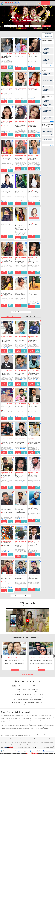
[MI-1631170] (7, 147)
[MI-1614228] (7, 181)
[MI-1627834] (34, 395)
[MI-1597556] (7, 533)
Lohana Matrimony (35, 691)
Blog (11, 744)
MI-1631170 (9, 155)
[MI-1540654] (7, 362)
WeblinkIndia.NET (51, 753)
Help (52, 3)
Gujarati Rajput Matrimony (46, 56)
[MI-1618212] (34, 147)
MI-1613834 (23, 190)
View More (52, 65)
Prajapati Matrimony (27, 694)
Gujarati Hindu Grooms (47, 36)
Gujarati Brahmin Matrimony (46, 45)
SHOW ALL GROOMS (30, 34)
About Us (41, 742)
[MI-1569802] (21, 79)
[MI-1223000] (34, 362)
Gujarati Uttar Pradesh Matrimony (47, 118)
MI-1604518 (9, 88)
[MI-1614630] (7, 327)
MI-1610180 (23, 223)
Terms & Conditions (48, 742)
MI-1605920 (9, 507)
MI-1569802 (23, 88)
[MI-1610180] (21, 214)
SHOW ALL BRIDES (10, 34)
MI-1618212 (37, 155)
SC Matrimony (39, 702)
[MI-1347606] (21, 362)
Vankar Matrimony (38, 697)
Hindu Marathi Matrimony (45, 142)
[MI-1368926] (7, 112)
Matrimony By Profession (34, 739)
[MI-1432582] (34, 283)
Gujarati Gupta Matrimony (46, 49)
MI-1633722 (23, 53)
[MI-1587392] (21, 567)
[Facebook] (6, 747)
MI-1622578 (23, 155)
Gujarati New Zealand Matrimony (47, 84)
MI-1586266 (23, 336)
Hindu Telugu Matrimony (47, 128)
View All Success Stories (27, 674)
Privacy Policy (21, 744)
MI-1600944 (37, 507)
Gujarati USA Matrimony (47, 80)
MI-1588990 (23, 257)
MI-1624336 (9, 438)
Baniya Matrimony (21, 689)
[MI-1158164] (34, 112)
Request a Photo (34, 218)
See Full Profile (8, 63)
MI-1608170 (37, 472)
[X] (8, 747)
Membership (7, 742)
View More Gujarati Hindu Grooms (20, 595)
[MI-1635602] (21, 395)
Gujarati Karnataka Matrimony (46, 114)
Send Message (4, 67)
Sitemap (26, 744)
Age (19, 24)
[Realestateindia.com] (20, 751)
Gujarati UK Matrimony (47, 86)
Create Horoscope (33, 744)
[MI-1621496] (34, 429)
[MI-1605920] (7, 498)
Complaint (36, 742)
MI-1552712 (37, 257)
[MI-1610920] (7, 214)
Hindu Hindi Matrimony (47, 134)
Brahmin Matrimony (33, 689)
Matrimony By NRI (48, 739)
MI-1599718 (9, 257)
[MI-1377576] (34, 79)
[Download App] (51, 747)
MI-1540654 (9, 370)
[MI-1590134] (7, 567)
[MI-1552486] (7, 283)
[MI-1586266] (21, 327)
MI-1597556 (9, 541)
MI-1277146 (23, 121)
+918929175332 (35, 747)
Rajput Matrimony (38, 694)
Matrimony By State (20, 739)
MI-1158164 (37, 121)
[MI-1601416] (21, 498)
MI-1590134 (9, 575)
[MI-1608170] (34, 464)
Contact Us (19, 742)
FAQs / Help (13, 742)
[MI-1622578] (21, 147)
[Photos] (40, 107)
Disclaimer (14, 744)
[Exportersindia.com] (48, 751)
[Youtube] (10, 747)
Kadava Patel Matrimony (36, 699)
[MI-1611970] (34, 181)
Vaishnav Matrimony (27, 697)
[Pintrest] (12, 747)
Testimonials (30, 742)
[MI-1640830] (7, 45)
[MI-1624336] (7, 429)
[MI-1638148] (7, 395)
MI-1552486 (9, 291)
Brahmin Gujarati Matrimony (22, 691)
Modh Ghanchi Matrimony (27, 704)
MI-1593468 (37, 541)
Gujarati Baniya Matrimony (46, 53)
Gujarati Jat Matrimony (47, 63)
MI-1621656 (23, 438)
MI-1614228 (9, 190)
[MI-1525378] (21, 283)
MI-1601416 (23, 507)
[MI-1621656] (21, 429)
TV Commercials (41, 744)
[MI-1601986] (34, 214)
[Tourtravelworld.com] (34, 751)
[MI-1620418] (7, 464)
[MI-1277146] (21, 112)
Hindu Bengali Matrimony (48, 136)
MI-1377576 (37, 88)
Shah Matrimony (16, 697)
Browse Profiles (27, 3)
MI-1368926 (9, 121)
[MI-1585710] (34, 567)
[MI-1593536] (21, 533)
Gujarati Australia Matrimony (46, 74)
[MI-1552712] (34, 249)
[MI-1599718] (7, 249)
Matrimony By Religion (7, 739)
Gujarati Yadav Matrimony (46, 60)
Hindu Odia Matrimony (47, 139)
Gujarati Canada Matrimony (46, 77)
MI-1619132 (23, 472)
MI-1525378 (23, 291)
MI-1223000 (37, 370)
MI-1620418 (9, 472)
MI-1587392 (23, 575)
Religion (32, 24)
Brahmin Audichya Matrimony (20, 699)
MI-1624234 (37, 53)
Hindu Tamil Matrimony (47, 131)
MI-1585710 (37, 575)
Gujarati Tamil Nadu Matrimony (47, 105)
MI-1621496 (37, 438)
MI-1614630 (9, 336)
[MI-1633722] (21, 45)
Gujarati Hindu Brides (47, 33)
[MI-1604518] (7, 79)
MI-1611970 (37, 190)
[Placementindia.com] (6, 751)
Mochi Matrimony (29, 702)
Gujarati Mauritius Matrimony (46, 90)
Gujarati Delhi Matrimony (48, 107)
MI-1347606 (23, 370)
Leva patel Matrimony (17, 702)
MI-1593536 (23, 541)
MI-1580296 (37, 336)
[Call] (12, 39)
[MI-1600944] (34, 498)
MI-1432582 (37, 291)
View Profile (10, 67)
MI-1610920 (9, 223)
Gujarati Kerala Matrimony (46, 101)
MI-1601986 (37, 223)
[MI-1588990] (21, 249)
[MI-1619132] (21, 464)
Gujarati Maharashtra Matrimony (47, 111)
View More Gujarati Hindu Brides (21, 312)
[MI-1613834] (21, 181)
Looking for (6, 24)
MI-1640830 (9, 53)
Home (2, 742)
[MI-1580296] (34, 327)
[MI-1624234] (34, 45)
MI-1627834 (37, 403)
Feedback (25, 742)
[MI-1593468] (34, 533)
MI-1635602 (23, 403)
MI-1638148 (9, 403)
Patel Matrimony (16, 694)
